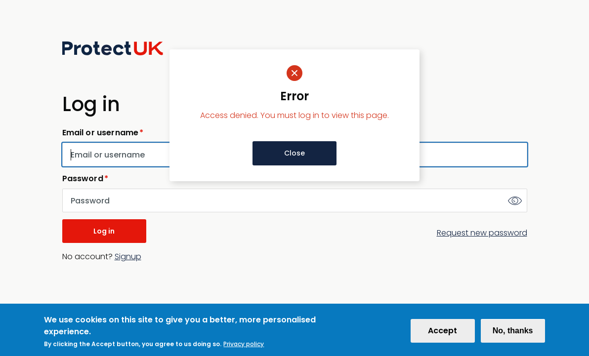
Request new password (482, 232)
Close (294, 153)
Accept (442, 334)
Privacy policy (243, 348)
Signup (128, 256)
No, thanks (513, 334)
